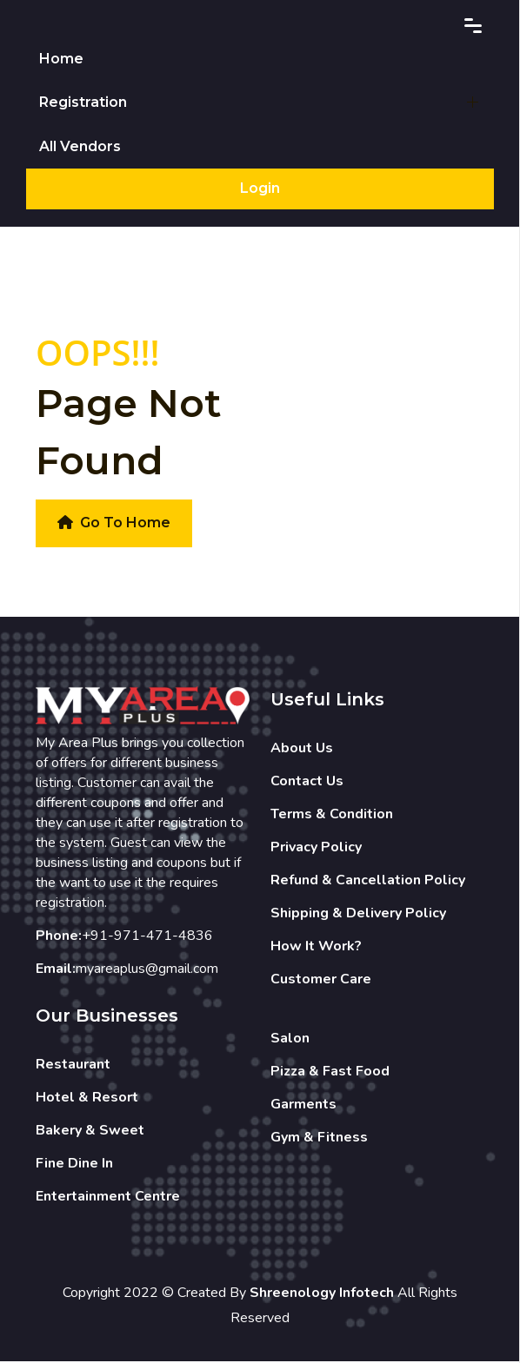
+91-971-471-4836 (147, 936)
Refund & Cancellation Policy (367, 880)
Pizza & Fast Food (330, 1072)
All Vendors (80, 147)
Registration (83, 103)
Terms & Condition (331, 814)
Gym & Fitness (319, 1138)
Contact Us (306, 781)
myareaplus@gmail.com (147, 969)
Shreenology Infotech (322, 1293)
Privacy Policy (316, 847)
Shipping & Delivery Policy (358, 913)
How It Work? (316, 946)
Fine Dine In (74, 1164)
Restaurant (73, 1065)
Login (260, 189)
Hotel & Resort (87, 1098)
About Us (301, 748)
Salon (290, 1039)
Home (61, 58)
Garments (303, 1105)
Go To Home (113, 523)
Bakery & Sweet (90, 1131)
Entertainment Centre (108, 1197)
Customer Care (320, 979)
